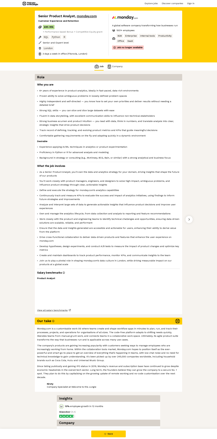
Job (99, 66)
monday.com (87, 16)
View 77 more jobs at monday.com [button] (78, 416)
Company (115, 66)
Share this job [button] (46, 416)
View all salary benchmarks (52, 405)
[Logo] (30, 4)
